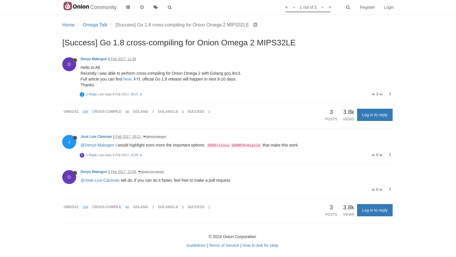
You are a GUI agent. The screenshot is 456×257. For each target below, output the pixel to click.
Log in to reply (375, 115)
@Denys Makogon (154, 136)
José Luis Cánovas (96, 137)
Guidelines (196, 245)
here (127, 79)
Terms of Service (224, 245)
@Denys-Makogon (97, 145)
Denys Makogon (94, 59)
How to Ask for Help (260, 245)
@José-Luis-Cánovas (100, 180)
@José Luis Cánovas (150, 172)
